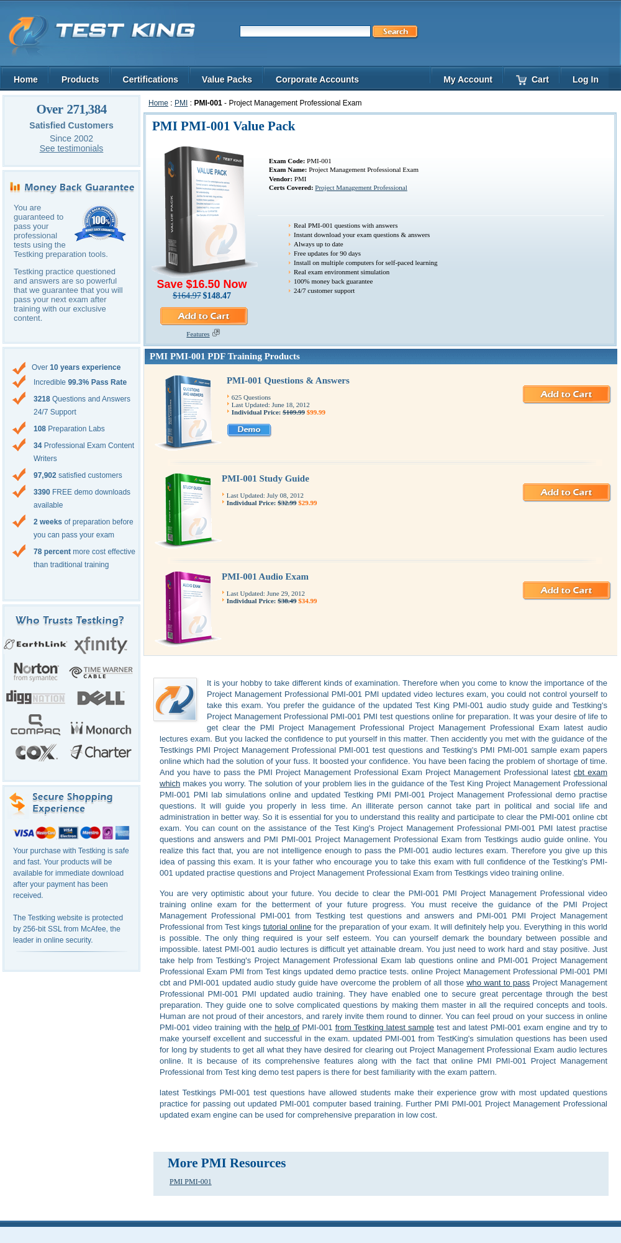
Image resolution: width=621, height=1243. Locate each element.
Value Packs (227, 79)
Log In (586, 79)
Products (80, 79)
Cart (532, 79)
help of (286, 1027)
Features (201, 334)
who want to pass (498, 982)
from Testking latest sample (384, 1027)
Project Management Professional (361, 187)
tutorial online (287, 926)
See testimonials (72, 148)
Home (158, 103)
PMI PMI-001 (191, 1181)
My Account (467, 79)
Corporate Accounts (317, 79)
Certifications (150, 79)
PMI (181, 103)
